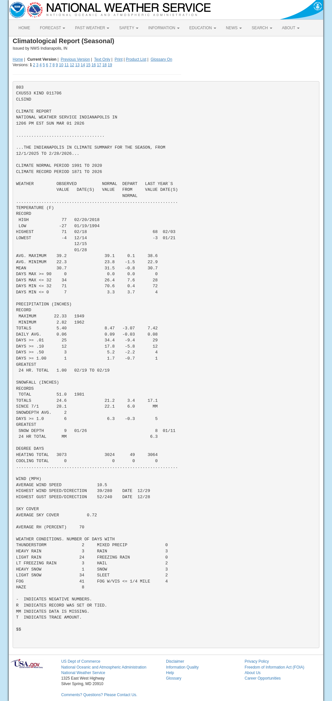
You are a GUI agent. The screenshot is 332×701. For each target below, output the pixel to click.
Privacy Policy (256, 661)
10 (61, 65)
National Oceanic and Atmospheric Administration (104, 667)
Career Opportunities (262, 678)
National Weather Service (83, 672)
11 (67, 65)
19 (110, 65)
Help (170, 672)
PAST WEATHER (92, 28)
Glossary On (161, 59)
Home (18, 59)
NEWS (234, 28)
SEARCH (262, 28)
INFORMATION (163, 28)
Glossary (173, 678)
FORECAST (52, 28)
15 (88, 65)
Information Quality (182, 667)
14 (83, 65)
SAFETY (128, 28)
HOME (24, 28)
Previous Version (75, 59)
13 (77, 65)
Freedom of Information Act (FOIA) (274, 667)
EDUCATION (202, 28)
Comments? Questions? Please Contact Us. (99, 695)
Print (118, 59)
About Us (252, 672)
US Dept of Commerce (81, 661)
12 (72, 65)
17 (99, 65)
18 (104, 65)
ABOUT (291, 28)
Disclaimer (175, 661)
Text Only (102, 59)
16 (93, 65)
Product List (136, 59)
